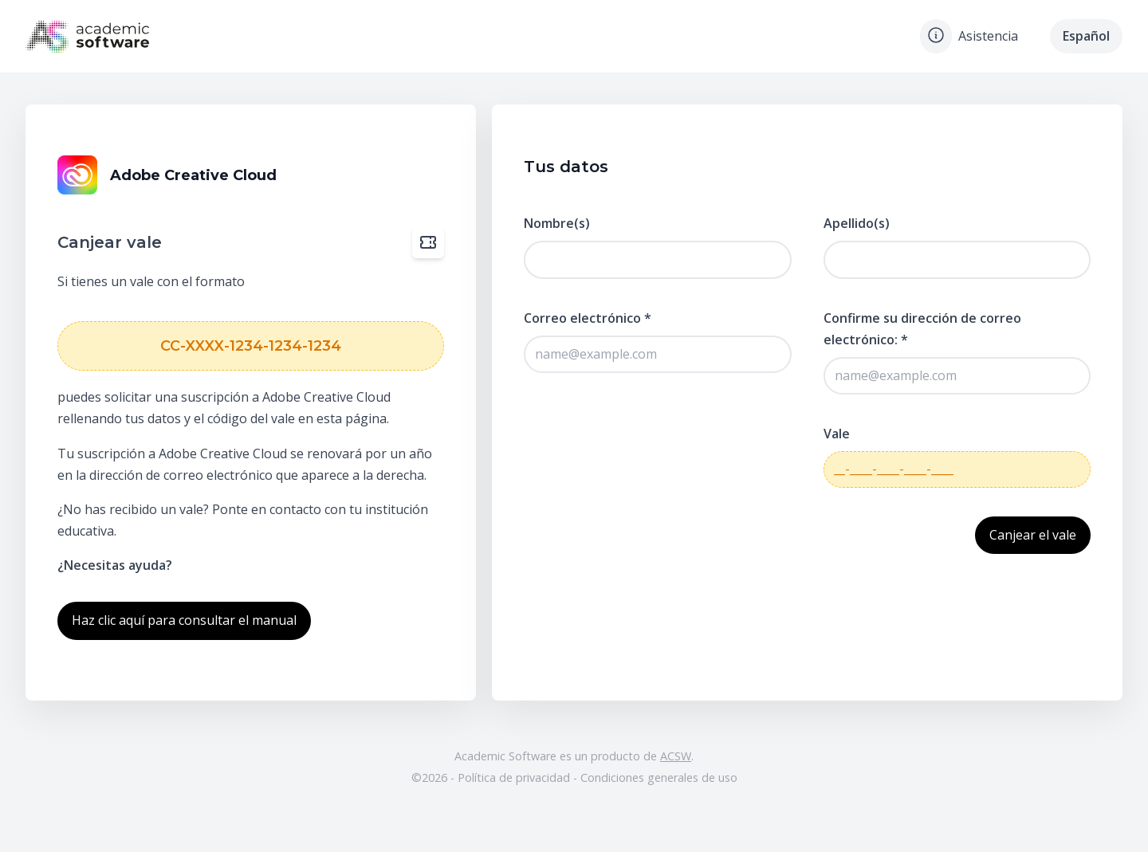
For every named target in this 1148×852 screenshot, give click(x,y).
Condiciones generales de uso (658, 777)
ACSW (675, 756)
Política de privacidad (515, 777)
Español (1086, 36)
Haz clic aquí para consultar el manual (184, 620)
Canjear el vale (1032, 535)
